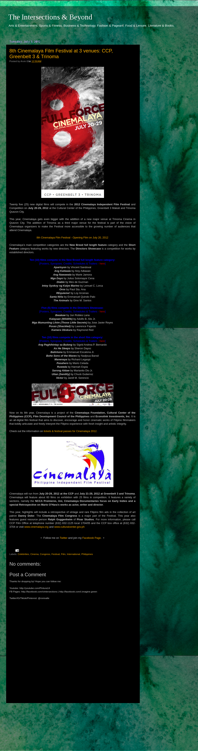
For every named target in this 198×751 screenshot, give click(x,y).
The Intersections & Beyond (50, 17)
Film (63, 554)
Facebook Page (91, 537)
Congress (45, 554)
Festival (55, 554)
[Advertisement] (72, 723)
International (73, 554)
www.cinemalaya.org (36, 526)
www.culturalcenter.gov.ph (69, 526)
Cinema (34, 554)
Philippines (87, 554)
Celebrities (23, 554)
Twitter (63, 537)
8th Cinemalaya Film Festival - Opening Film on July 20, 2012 (72, 237)
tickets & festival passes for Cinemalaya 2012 (70, 431)
